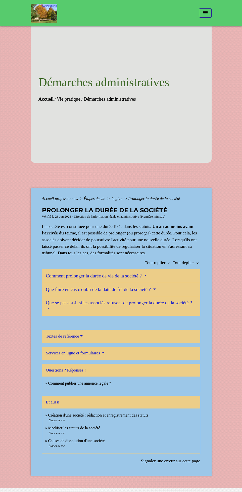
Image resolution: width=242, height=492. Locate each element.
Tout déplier (186, 262)
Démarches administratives (109, 99)
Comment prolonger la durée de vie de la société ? (94, 275)
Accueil (46, 99)
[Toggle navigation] (205, 13)
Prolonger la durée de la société (154, 198)
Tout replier (159, 262)
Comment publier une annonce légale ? (79, 383)
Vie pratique (68, 99)
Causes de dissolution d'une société (76, 441)
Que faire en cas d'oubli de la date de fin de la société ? (99, 289)
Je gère (117, 198)
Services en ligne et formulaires (73, 353)
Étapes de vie (95, 198)
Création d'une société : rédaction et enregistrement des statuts (98, 415)
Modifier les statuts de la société (74, 428)
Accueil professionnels (60, 198)
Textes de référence (62, 336)
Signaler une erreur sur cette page (170, 460)
